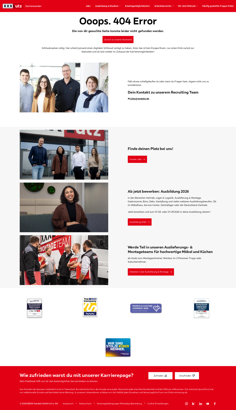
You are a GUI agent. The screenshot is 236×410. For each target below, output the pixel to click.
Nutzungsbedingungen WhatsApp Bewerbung (119, 403)
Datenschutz (85, 403)
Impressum (68, 403)
